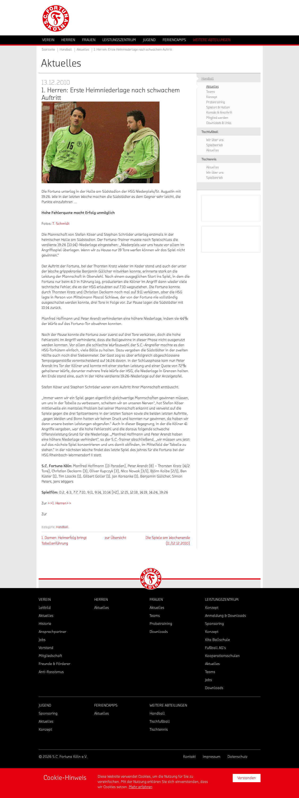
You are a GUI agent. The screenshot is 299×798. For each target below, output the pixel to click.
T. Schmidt (60, 224)
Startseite (48, 49)
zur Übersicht (115, 538)
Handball (62, 527)
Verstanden (246, 778)
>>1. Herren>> (59, 503)
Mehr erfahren (140, 787)
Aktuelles (83, 49)
